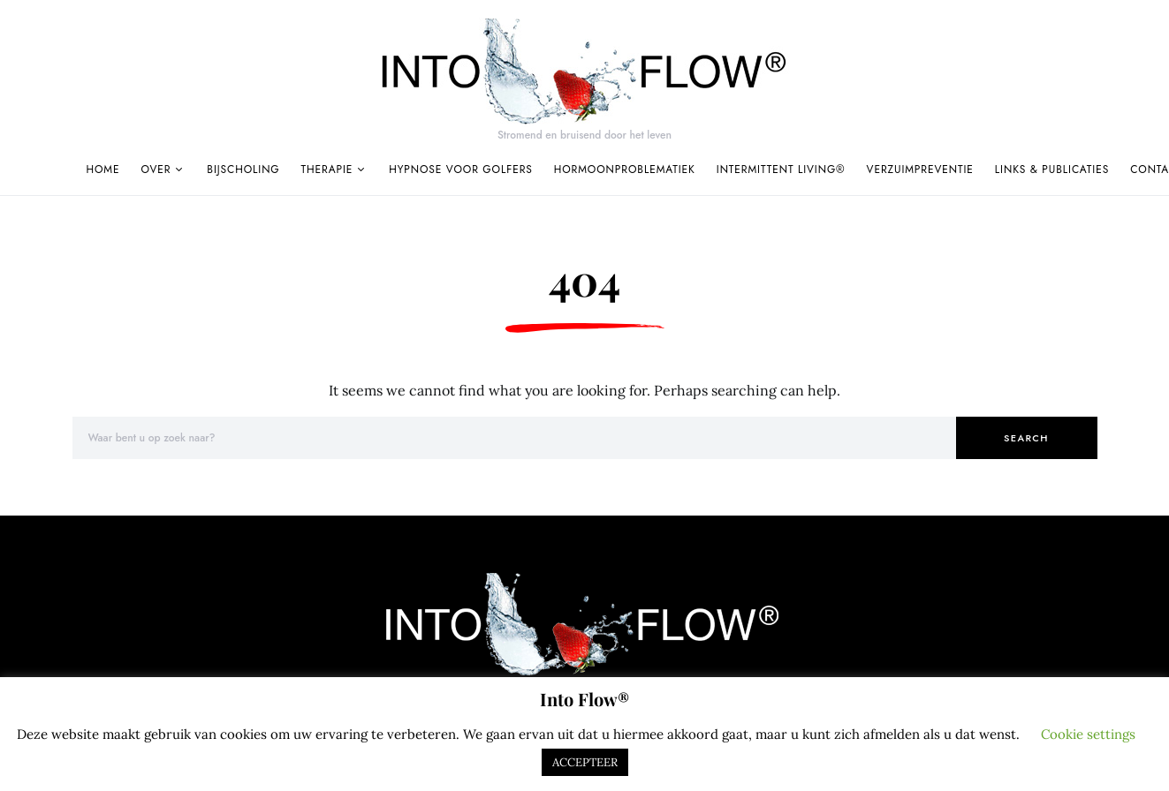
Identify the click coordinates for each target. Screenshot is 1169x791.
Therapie (327, 169)
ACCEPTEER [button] (585, 762)
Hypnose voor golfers (461, 169)
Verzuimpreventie (920, 169)
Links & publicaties (1052, 169)
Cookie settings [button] (1088, 734)
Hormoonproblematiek (624, 169)
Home (103, 169)
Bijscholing (243, 169)
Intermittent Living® (781, 169)
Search (1026, 438)
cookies (243, 734)
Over (155, 169)
